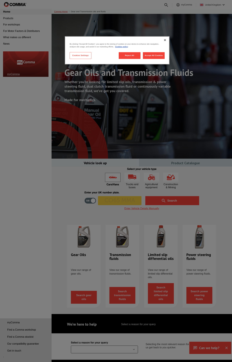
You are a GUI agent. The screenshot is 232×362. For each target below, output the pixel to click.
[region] (117, 50)
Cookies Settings (80, 55)
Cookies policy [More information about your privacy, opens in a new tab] (121, 47)
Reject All (129, 55)
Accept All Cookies (154, 55)
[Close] (165, 40)
